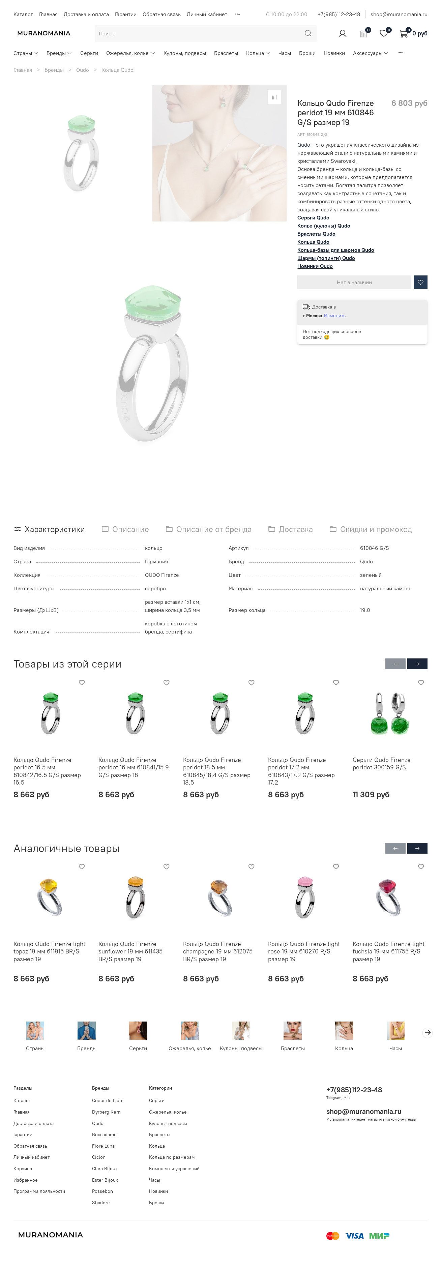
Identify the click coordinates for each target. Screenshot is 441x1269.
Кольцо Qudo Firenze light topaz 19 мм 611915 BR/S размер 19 (49, 951)
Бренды (59, 53)
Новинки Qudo (315, 266)
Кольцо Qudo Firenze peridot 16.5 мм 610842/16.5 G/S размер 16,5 (47, 771)
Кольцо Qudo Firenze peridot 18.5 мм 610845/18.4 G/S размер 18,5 (217, 771)
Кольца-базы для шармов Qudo (335, 249)
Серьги (89, 53)
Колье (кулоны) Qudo (323, 225)
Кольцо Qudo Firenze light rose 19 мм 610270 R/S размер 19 (304, 951)
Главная (48, 14)
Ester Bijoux (105, 1180)
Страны (25, 53)
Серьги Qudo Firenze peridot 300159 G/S (382, 763)
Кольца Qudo (117, 69)
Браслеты (226, 53)
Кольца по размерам (172, 1157)
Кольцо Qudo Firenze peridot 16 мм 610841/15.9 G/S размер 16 (133, 767)
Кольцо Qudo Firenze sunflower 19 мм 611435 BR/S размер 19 (130, 951)
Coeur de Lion (107, 1101)
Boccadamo (104, 1135)
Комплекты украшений (174, 1168)
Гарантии (126, 14)
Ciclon (99, 1157)
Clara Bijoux (105, 1168)
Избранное (25, 1180)
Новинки (334, 53)
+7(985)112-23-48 (339, 14)
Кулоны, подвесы (185, 53)
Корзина (22, 1168)
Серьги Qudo (313, 217)
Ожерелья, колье (130, 53)
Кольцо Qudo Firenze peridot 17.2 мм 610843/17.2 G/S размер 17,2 (301, 771)
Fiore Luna (103, 1146)
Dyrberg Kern (106, 1112)
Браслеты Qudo (316, 233)
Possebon (102, 1191)
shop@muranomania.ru (399, 14)
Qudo (82, 69)
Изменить (335, 316)
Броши (307, 53)
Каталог (23, 14)
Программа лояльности (39, 1191)
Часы (284, 53)
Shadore (101, 1203)
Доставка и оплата (86, 14)
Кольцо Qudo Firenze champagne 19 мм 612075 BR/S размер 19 (218, 951)
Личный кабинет (207, 14)
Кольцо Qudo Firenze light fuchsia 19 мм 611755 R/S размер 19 (388, 951)
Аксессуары (371, 53)
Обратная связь (162, 14)
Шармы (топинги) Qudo (326, 258)
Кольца (258, 53)
